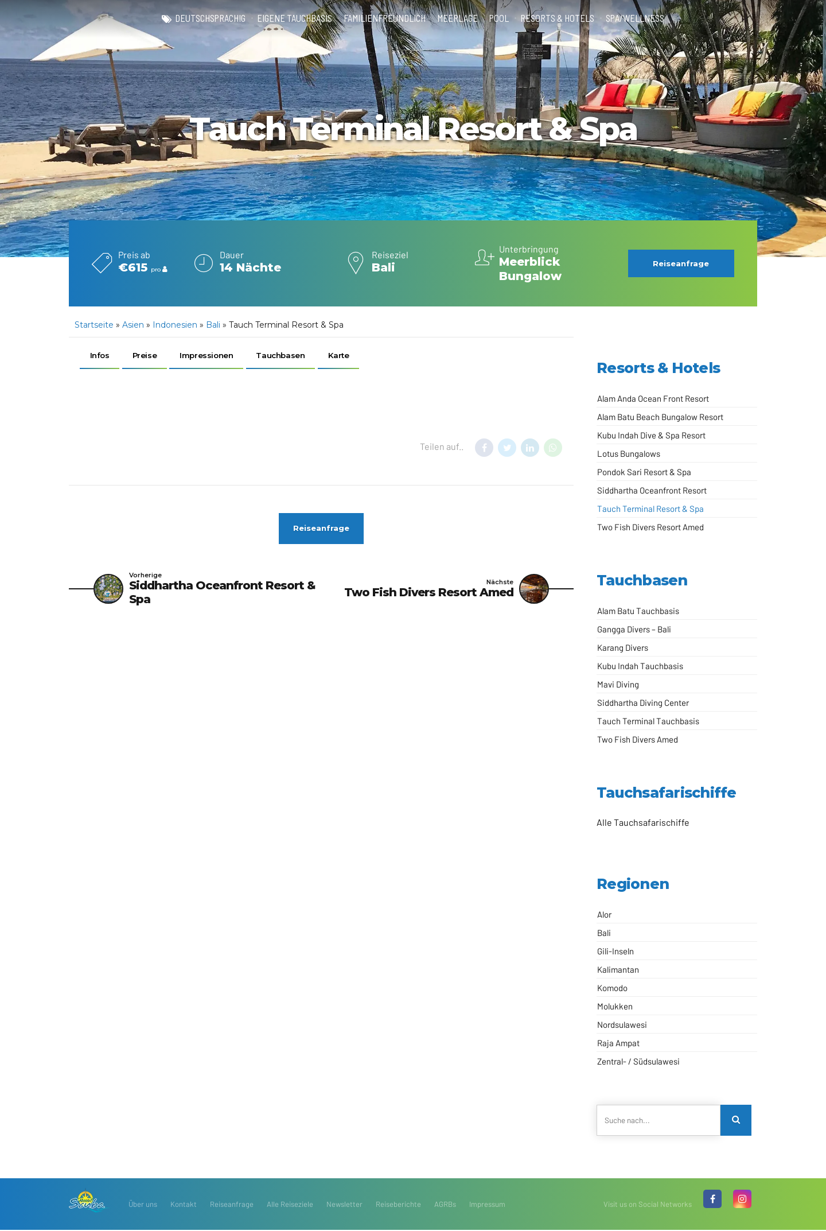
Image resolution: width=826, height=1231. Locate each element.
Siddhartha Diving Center (643, 702)
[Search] (736, 1121)
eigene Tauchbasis (289, 18)
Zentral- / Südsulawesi (638, 1061)
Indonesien (175, 325)
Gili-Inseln (615, 951)
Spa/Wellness (645, 18)
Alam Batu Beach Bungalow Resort (660, 416)
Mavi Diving (618, 684)
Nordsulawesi (622, 1024)
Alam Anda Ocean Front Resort (653, 398)
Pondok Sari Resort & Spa (644, 472)
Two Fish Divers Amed (637, 739)
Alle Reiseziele (290, 1205)
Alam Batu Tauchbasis (638, 610)
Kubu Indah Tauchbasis (640, 666)
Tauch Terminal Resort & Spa (650, 508)
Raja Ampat (618, 1043)
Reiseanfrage (232, 1205)
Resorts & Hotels (563, 18)
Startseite (94, 325)
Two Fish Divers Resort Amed (650, 527)
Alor (604, 914)
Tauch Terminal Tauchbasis (648, 721)
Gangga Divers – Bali (634, 629)
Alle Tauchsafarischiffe (643, 822)
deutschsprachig (200, 18)
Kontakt (183, 1205)
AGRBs (445, 1205)
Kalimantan (618, 969)
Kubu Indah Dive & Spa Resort (651, 435)
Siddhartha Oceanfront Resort (652, 490)
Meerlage (459, 18)
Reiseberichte (398, 1205)
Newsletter (344, 1205)
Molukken (615, 1006)
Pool (502, 18)
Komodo (612, 988)
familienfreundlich (383, 18)
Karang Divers (622, 647)
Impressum (487, 1205)
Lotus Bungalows (628, 453)
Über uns (142, 1205)
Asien (133, 325)
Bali (213, 325)
